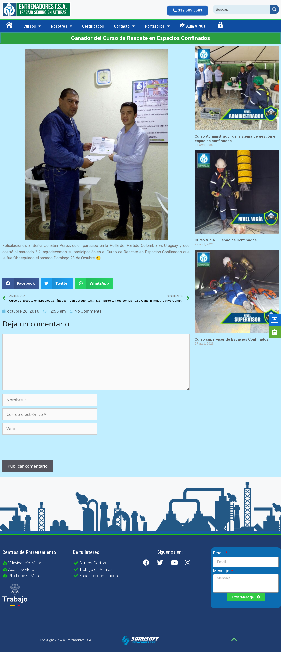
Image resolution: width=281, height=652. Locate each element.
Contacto (124, 26)
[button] (187, 8)
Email (218, 552)
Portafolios (157, 26)
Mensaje (221, 570)
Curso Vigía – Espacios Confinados (226, 240)
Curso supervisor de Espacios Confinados (231, 339)
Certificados (93, 26)
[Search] (274, 9)
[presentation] (36, 448)
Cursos (32, 26)
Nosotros (61, 26)
